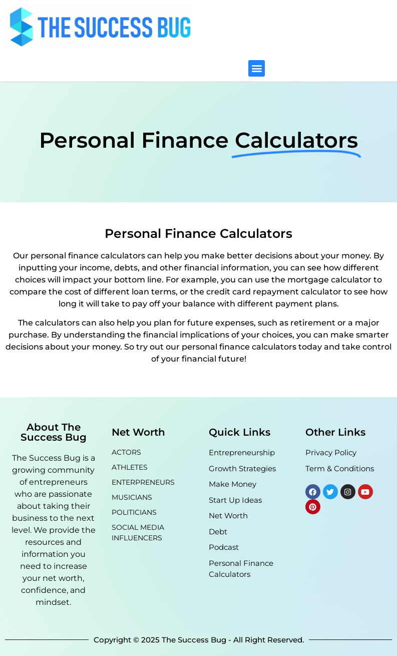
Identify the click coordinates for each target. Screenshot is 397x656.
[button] (256, 68)
